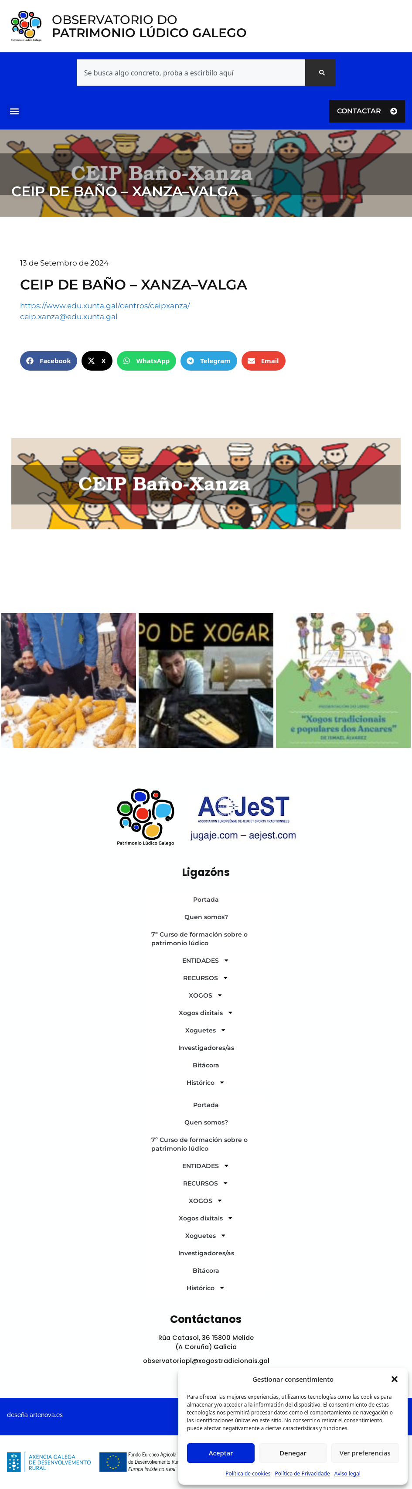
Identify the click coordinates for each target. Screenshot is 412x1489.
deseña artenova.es (35, 1414)
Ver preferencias (365, 1452)
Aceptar (221, 1452)
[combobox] (191, 72)
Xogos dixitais (206, 1012)
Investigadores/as (206, 1048)
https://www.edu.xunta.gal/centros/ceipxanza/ (105, 305)
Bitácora (206, 1065)
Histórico (206, 1082)
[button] (394, 1379)
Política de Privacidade (302, 1473)
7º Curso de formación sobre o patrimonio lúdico (199, 938)
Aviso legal (347, 1473)
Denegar (292, 1452)
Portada (206, 899)
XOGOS (206, 995)
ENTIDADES (205, 960)
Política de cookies (247, 1473)
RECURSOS (205, 977)
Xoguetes (205, 1029)
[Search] (320, 72)
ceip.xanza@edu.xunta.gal (69, 316)
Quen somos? (206, 917)
